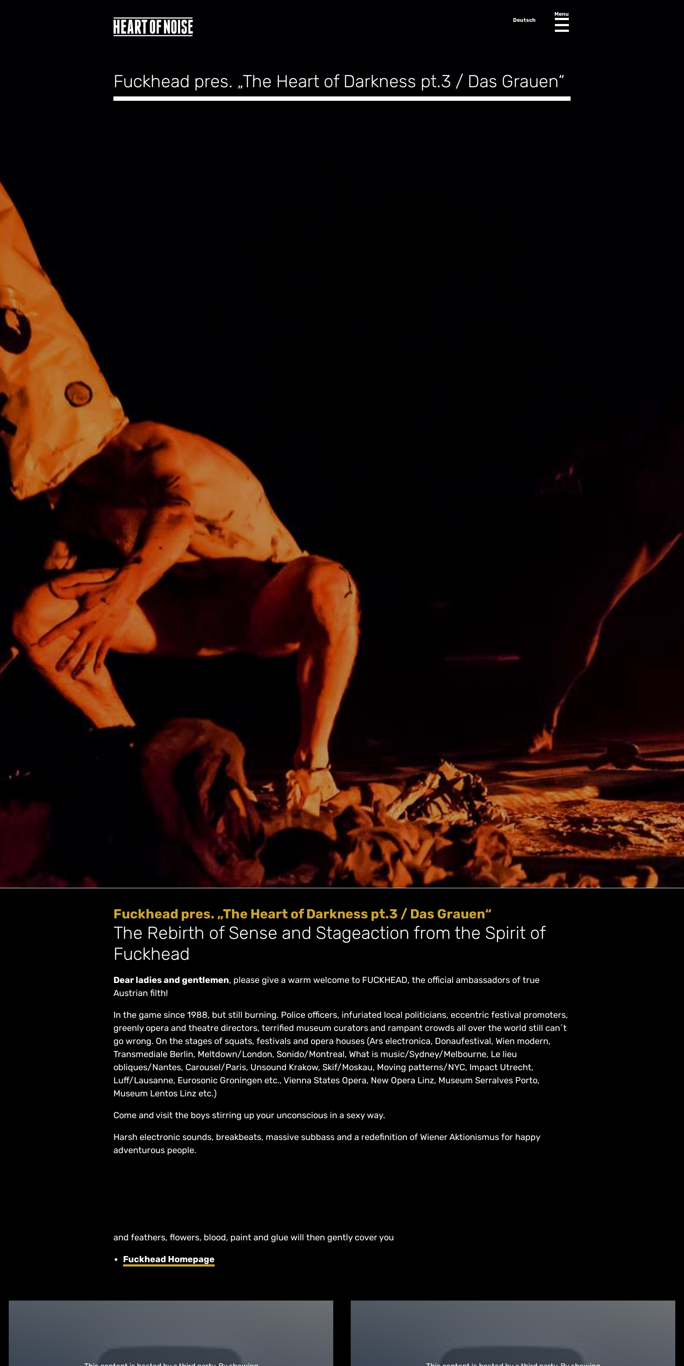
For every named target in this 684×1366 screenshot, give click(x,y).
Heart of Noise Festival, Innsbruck (153, 26)
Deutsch (524, 20)
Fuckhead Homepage (169, 1259)
